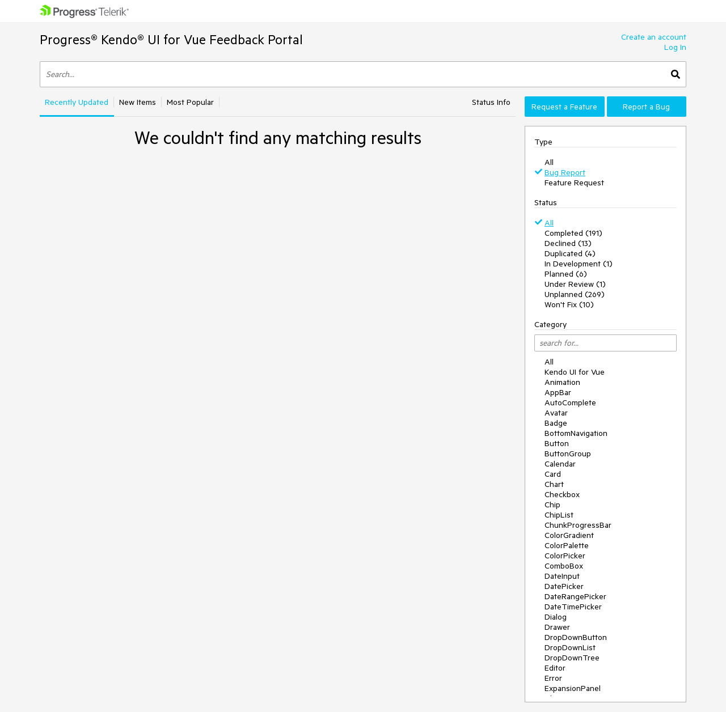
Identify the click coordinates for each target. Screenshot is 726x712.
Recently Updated (76, 102)
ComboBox (563, 566)
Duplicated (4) (570, 253)
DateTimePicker (573, 606)
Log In (675, 47)
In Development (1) (578, 263)
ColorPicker (564, 555)
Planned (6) (565, 274)
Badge (555, 423)
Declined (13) (568, 243)
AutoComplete (570, 402)
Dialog (555, 617)
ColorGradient (569, 535)
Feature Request (574, 182)
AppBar (557, 392)
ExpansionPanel (572, 688)
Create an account (653, 37)
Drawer (557, 627)
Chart (554, 484)
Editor (554, 668)
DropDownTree (572, 657)
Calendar (560, 464)
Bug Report (564, 172)
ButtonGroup (567, 453)
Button (556, 443)
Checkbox (562, 494)
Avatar (556, 413)
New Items (137, 102)
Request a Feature (564, 106)
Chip (552, 504)
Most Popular (190, 102)
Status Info (491, 102)
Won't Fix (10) (569, 304)
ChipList (558, 515)
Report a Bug (646, 106)
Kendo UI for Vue (574, 372)
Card (552, 474)
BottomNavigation (575, 433)
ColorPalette (566, 545)
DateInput (562, 576)
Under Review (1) (575, 284)
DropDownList (570, 647)
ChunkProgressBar (577, 525)
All (549, 162)
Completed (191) (573, 233)
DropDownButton (575, 637)
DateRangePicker (575, 596)
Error (553, 678)
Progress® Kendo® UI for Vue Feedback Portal (171, 39)
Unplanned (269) (574, 294)
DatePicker (564, 586)
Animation (562, 382)
